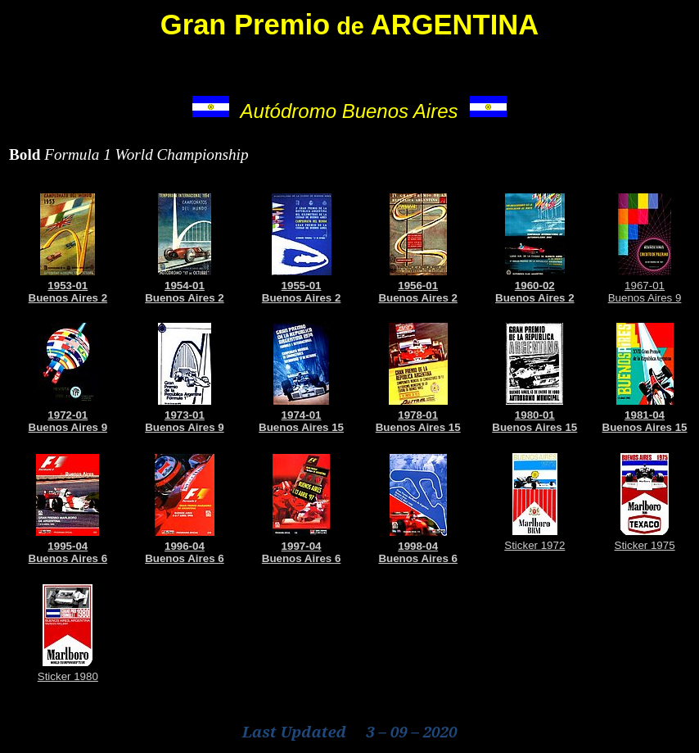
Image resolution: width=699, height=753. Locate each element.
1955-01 (302, 285)
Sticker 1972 (534, 545)
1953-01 (67, 285)
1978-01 (418, 415)
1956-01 (418, 285)
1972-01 (67, 415)
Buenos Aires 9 (645, 298)
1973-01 (185, 415)
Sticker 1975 (645, 545)
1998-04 (418, 546)
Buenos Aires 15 (301, 427)
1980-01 (535, 415)
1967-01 (645, 285)
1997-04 (302, 546)
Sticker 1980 (68, 676)
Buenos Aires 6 (68, 558)
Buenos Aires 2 (68, 298)
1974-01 (302, 415)
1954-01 (185, 285)
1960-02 (535, 285)
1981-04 (645, 415)
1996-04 (185, 546)
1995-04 (67, 546)
